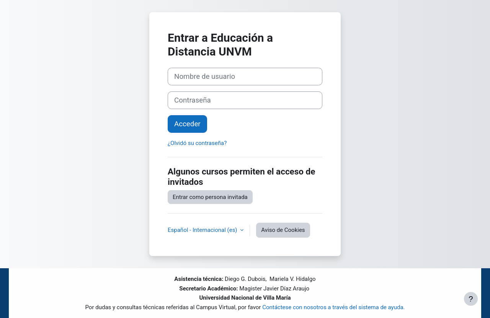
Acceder (187, 124)
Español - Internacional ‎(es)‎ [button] (203, 230)
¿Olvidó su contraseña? (197, 143)
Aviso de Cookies (283, 230)
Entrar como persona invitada (210, 197)
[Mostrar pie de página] (471, 299)
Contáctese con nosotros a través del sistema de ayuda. (333, 307)
